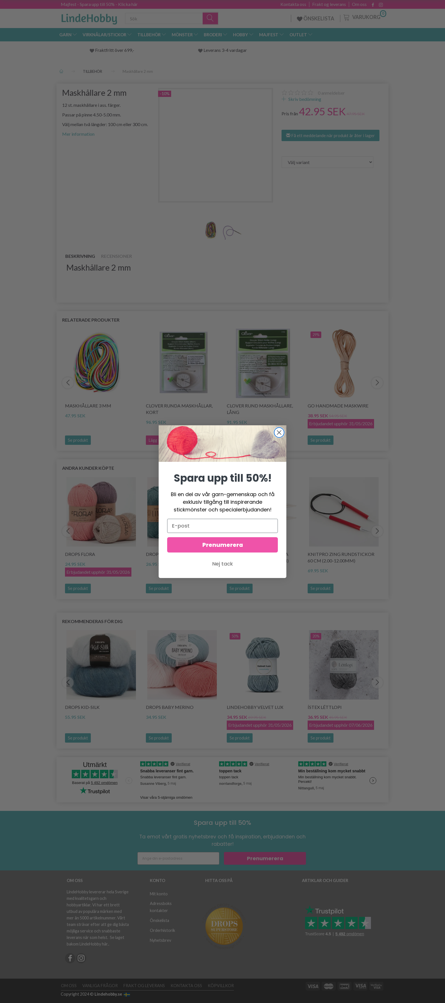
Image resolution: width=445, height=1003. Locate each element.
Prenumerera (222, 545)
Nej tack (222, 563)
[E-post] (222, 526)
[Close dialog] (279, 432)
